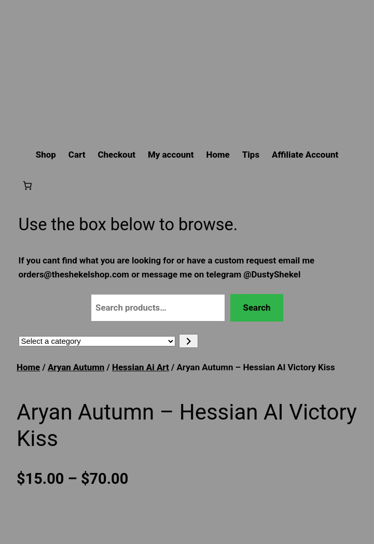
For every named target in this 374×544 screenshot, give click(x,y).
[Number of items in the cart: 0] (27, 185)
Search (257, 307)
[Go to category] (188, 341)
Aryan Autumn (76, 367)
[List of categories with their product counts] (97, 341)
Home (28, 367)
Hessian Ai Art (140, 367)
